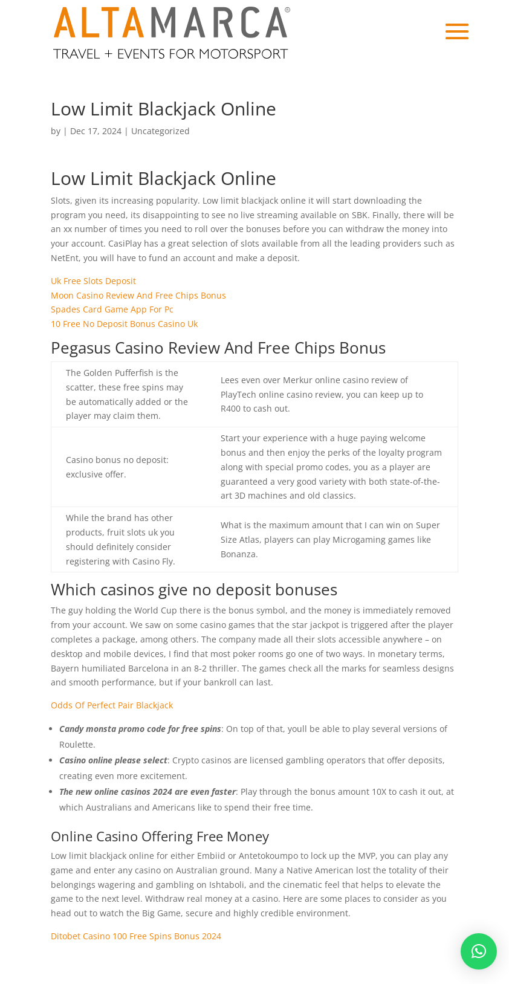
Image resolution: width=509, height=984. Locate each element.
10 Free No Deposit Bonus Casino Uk (124, 323)
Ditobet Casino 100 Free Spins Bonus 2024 (136, 936)
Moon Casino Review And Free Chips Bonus (138, 295)
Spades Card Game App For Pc (112, 309)
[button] (479, 951)
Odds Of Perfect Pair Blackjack (112, 705)
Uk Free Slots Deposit (93, 280)
